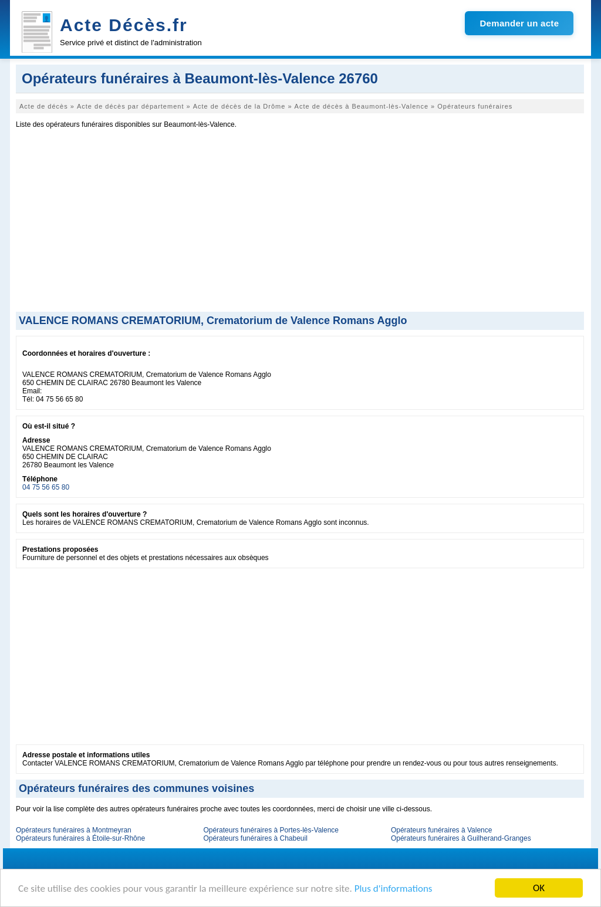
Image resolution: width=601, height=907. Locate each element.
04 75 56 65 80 (45, 487)
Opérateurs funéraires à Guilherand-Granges (461, 838)
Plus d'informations (393, 888)
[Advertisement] (300, 223)
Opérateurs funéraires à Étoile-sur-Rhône (80, 838)
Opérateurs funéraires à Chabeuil (255, 838)
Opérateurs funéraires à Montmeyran (73, 830)
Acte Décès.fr (124, 25)
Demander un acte (519, 23)
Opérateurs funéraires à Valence (441, 830)
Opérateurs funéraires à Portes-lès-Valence (271, 830)
